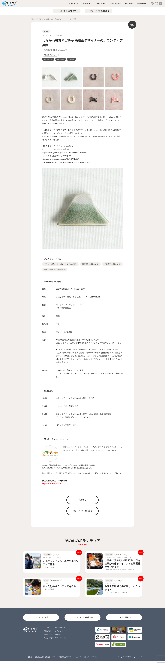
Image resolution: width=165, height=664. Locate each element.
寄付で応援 (129, 3)
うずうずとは (73, 3)
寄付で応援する (125, 621)
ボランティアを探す (68, 11)
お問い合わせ (141, 3)
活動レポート (100, 3)
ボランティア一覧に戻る (82, 511)
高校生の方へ (87, 3)
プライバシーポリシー (62, 641)
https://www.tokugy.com (51, 484)
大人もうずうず (115, 3)
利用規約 (58, 638)
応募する (82, 500)
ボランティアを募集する (99, 11)
